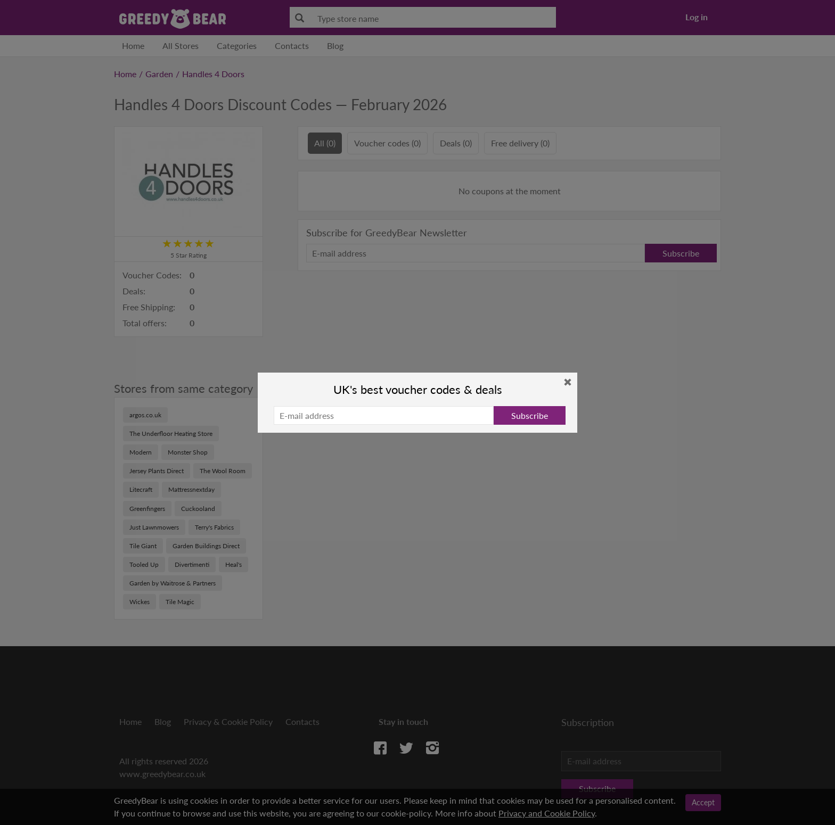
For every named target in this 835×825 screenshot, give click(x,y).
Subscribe (529, 415)
